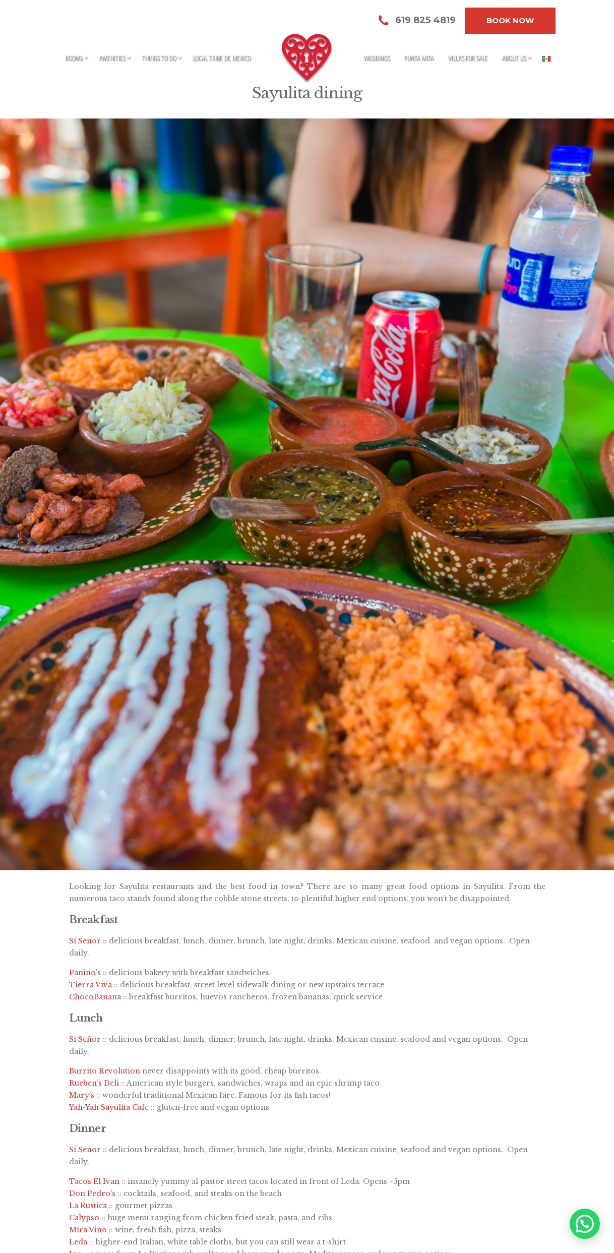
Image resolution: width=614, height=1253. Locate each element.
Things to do (159, 58)
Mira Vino (88, 1229)
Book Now (510, 20)
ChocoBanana (95, 996)
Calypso (84, 1217)
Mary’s (81, 1095)
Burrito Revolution (104, 1071)
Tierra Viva (90, 984)
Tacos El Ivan (94, 1181)
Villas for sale (467, 58)
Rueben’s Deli (94, 1083)
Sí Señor (85, 940)
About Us (514, 58)
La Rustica (88, 1205)
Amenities (112, 58)
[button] (584, 1223)
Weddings (376, 58)
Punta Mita (419, 58)
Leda (78, 1241)
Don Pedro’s (92, 1193)
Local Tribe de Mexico (222, 58)
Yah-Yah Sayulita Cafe (109, 1107)
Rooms (73, 58)
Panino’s (85, 972)
